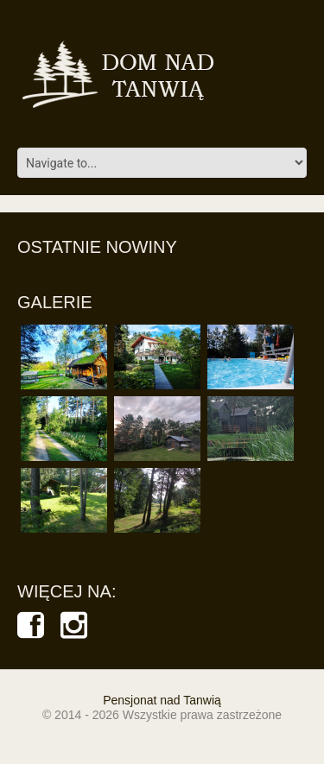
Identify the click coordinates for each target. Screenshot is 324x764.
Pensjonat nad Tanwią (162, 700)
